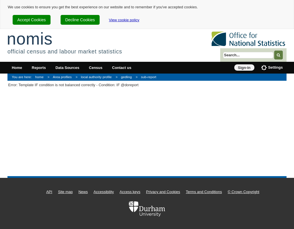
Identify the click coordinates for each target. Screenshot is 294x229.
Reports (39, 68)
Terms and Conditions (204, 192)
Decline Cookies (80, 20)
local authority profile (96, 77)
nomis (30, 38)
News (83, 192)
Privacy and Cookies (163, 192)
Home (17, 68)
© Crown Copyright (243, 192)
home (39, 77)
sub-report (148, 77)
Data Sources (67, 68)
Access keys (130, 192)
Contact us (121, 68)
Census (95, 68)
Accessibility (104, 192)
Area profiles (62, 77)
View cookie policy (124, 20)
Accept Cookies (31, 20)
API (49, 192)
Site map (65, 192)
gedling (126, 77)
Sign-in (244, 68)
